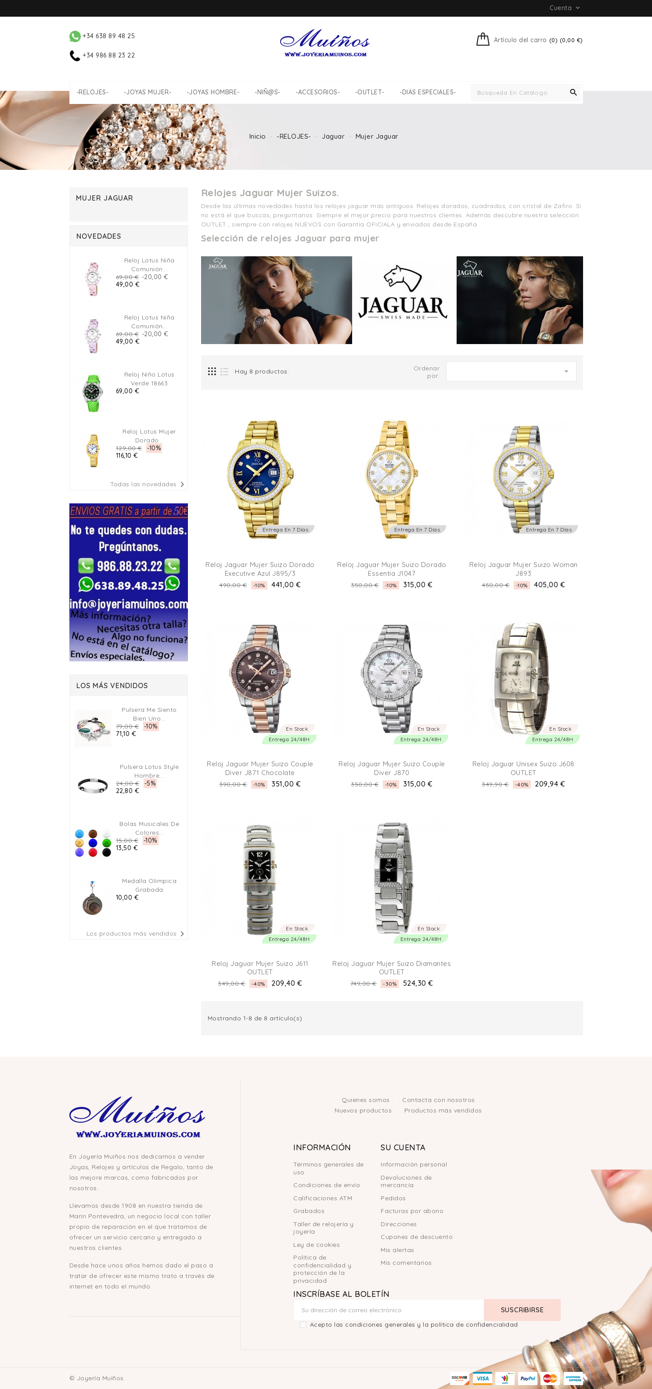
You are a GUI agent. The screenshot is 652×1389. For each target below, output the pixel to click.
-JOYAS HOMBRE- (213, 92)
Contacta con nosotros (438, 1100)
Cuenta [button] (566, 8)
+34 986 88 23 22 (102, 55)
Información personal (414, 1164)
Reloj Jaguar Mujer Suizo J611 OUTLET (260, 967)
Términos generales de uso (328, 1168)
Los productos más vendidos (136, 934)
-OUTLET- (370, 92)
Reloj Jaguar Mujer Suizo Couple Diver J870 (392, 768)
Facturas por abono (412, 1211)
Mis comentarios (406, 1263)
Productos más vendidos (443, 1110)
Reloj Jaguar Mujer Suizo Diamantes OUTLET (391, 967)
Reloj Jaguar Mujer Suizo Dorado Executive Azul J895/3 (260, 569)
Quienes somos (367, 1100)
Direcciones (399, 1224)
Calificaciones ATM (322, 1198)
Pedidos (393, 1198)
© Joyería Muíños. (97, 1378)
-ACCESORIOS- (317, 92)
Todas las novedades (148, 484)
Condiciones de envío (326, 1185)
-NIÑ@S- (268, 92)
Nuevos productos (364, 1110)
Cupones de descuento (417, 1237)
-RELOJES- (92, 92)
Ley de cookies (316, 1245)
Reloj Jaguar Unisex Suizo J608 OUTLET (523, 768)
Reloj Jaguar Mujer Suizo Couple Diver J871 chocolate (260, 768)
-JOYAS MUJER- (148, 92)
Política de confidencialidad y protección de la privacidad (322, 1269)
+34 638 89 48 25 (102, 36)
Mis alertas (397, 1250)
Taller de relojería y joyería (323, 1228)
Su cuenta (403, 1147)
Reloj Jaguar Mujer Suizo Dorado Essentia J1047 (392, 569)
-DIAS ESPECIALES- (428, 92)
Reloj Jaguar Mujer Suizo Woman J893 (523, 569)
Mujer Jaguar (104, 198)
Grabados (308, 1211)
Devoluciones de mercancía (406, 1181)
